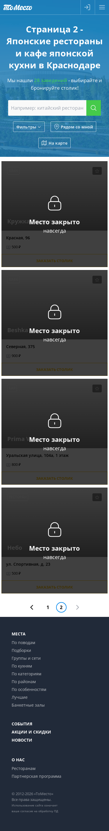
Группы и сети (26, 658)
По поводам (23, 642)
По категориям (26, 673)
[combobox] (54, 108)
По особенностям (29, 689)
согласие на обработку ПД (39, 811)
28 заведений (50, 80)
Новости (22, 740)
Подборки (21, 650)
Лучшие (20, 697)
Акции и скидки (31, 732)
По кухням (22, 666)
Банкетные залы (28, 705)
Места (19, 634)
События (22, 724)
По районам (24, 681)
